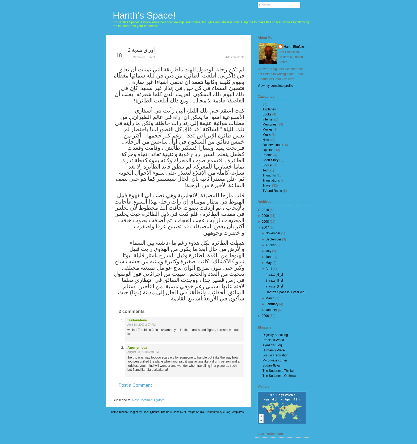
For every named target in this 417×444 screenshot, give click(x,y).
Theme (165, 412)
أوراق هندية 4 (274, 275)
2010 (265, 210)
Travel (151, 57)
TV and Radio (272, 191)
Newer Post (126, 394)
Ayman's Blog (272, 345)
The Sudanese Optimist (279, 376)
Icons (176, 412)
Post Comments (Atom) (148, 400)
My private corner (274, 360)
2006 (265, 316)
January (271, 310)
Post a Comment (135, 385)
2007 (265, 227)
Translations (271, 180)
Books (266, 114)
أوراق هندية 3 (274, 280)
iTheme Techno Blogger (123, 412)
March (270, 298)
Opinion (267, 150)
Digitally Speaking (275, 335)
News (266, 140)
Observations (271, 145)
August (271, 245)
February (272, 304)
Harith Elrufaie (294, 47)
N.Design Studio (194, 412)
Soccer (267, 165)
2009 (265, 216)
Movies (267, 129)
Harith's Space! (144, 15)
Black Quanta (151, 412)
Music (266, 134)
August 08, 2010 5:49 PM (143, 352)
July (268, 251)
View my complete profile (275, 86)
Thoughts (269, 175)
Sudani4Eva (271, 365)
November (273, 233)
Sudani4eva (137, 320)
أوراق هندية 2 (141, 50)
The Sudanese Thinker (278, 371)
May (269, 263)
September (273, 239)
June (269, 257)
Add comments (234, 57)
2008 (265, 221)
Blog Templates (234, 412)
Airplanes (269, 109)
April (269, 269)
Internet (267, 119)
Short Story (270, 160)
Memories (139, 57)
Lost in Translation (275, 355)
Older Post (231, 394)
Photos (267, 155)
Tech (265, 170)
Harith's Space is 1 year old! (285, 292)
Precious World (273, 340)
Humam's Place (273, 350)
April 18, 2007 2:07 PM (141, 324)
